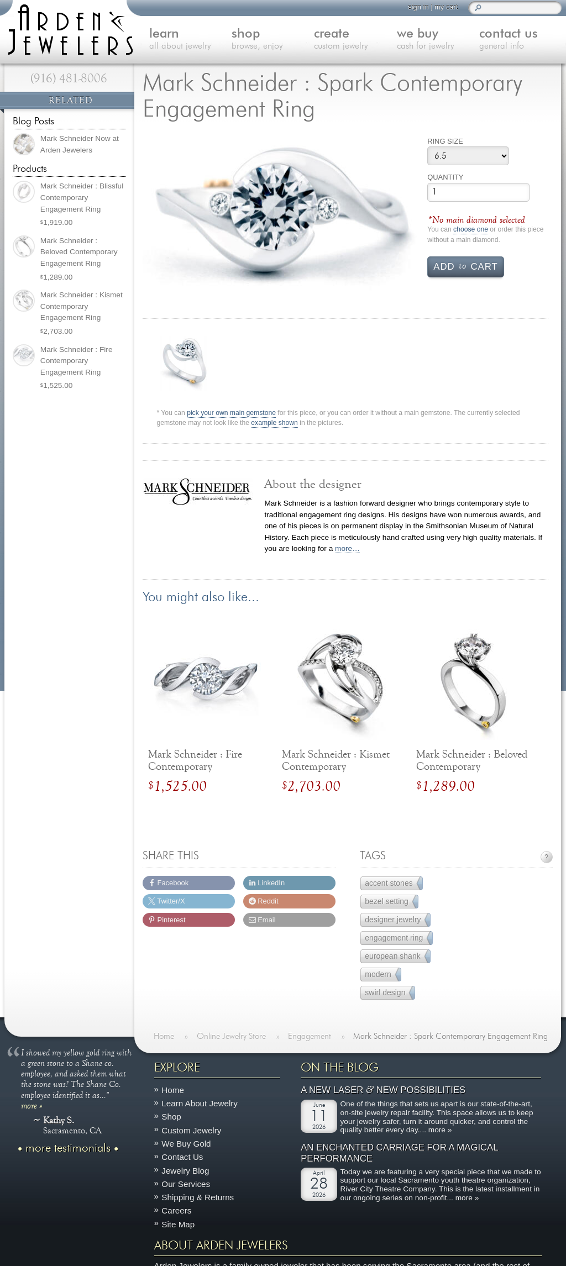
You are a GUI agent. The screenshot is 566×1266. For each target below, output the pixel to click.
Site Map (178, 1224)
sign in (418, 7)
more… (347, 548)
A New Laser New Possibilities (383, 1090)
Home (172, 1090)
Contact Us (182, 1157)
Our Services (185, 1184)
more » (32, 1105)
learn (190, 39)
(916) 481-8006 (68, 78)
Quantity (445, 177)
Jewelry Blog (185, 1170)
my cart (446, 7)
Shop (171, 1117)
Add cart (465, 266)
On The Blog (340, 1068)
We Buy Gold (186, 1143)
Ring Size (445, 141)
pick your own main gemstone (231, 413)
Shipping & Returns (197, 1197)
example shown (274, 423)
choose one (470, 229)
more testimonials (68, 1148)
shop (273, 39)
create (355, 39)
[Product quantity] (478, 192)
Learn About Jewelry (199, 1104)
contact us (520, 39)
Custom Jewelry (191, 1130)
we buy (438, 39)
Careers (176, 1211)
